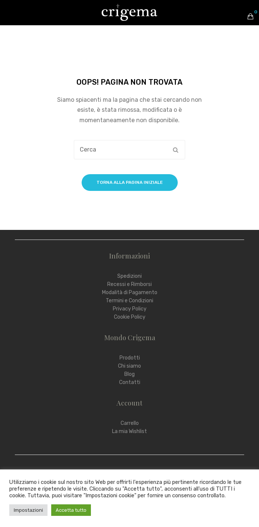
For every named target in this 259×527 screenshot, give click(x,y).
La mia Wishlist (129, 431)
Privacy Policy (130, 309)
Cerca (175, 149)
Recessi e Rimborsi (129, 284)
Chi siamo (129, 366)
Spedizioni (129, 276)
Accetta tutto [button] (71, 510)
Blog (129, 374)
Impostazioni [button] (28, 510)
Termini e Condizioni (129, 300)
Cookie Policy (129, 317)
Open (11, 16)
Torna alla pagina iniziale (129, 182)
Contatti (129, 382)
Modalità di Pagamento (129, 292)
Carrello (130, 423)
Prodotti (129, 358)
